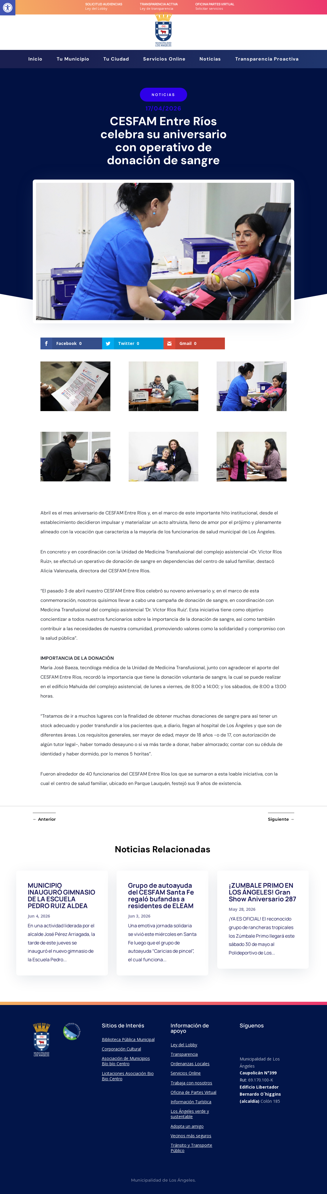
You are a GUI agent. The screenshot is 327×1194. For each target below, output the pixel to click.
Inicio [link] (35, 59)
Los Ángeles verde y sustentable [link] (190, 1113)
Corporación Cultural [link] (121, 1049)
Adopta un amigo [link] (187, 1126)
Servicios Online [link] (164, 59)
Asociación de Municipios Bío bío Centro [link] (126, 1060)
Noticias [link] (210, 59)
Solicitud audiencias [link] (103, 4)
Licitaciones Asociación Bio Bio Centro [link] (128, 1076)
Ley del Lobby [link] (184, 1045)
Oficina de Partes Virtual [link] (193, 1092)
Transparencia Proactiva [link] (267, 59)
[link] (7, 7)
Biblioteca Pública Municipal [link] (128, 1039)
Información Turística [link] (191, 1102)
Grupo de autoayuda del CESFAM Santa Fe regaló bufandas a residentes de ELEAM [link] (161, 895)
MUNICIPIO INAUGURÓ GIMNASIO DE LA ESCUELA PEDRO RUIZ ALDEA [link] (61, 895)
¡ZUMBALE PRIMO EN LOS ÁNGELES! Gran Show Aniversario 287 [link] (262, 892)
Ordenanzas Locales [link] (190, 1063)
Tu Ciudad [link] (116, 59)
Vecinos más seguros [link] (191, 1135)
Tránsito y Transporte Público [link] (191, 1147)
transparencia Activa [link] (159, 4)
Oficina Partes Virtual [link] (214, 4)
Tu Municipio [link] (73, 59)
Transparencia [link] (184, 1054)
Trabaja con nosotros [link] (191, 1083)
